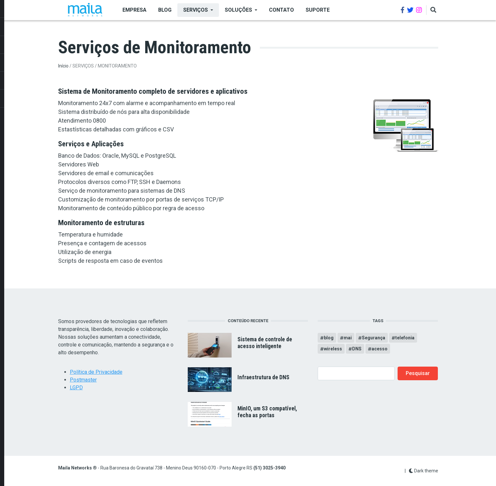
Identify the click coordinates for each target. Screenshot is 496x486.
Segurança (373, 337)
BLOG (165, 10)
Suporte (318, 10)
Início (63, 65)
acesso (380, 348)
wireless (333, 348)
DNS (357, 348)
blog (329, 337)
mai (348, 337)
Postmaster (83, 380)
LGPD (76, 387)
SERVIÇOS (195, 10)
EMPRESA (134, 10)
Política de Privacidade (96, 372)
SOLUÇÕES (238, 10)
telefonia (404, 337)
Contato (281, 10)
